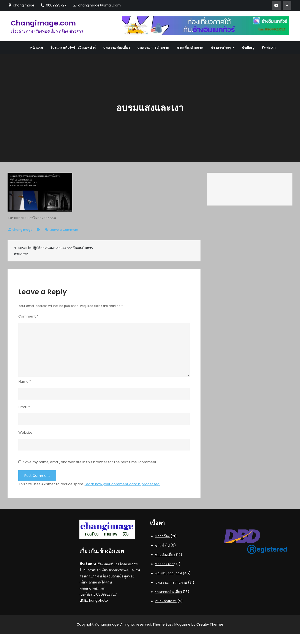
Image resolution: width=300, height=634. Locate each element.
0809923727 (53, 5)
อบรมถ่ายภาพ (166, 601)
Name (24, 381)
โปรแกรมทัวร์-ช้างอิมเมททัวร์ (73, 47)
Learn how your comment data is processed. (122, 484)
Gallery (248, 47)
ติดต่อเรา (269, 47)
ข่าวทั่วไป (162, 545)
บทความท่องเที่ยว (116, 47)
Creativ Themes (210, 624)
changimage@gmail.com (97, 5)
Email (24, 407)
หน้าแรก (36, 47)
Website (25, 432)
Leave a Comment (64, 230)
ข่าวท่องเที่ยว (165, 554)
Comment (28, 316)
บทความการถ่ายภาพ (153, 47)
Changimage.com (43, 23)
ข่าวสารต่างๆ (221, 47)
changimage (22, 230)
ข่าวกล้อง (162, 536)
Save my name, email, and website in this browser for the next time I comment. (90, 462)
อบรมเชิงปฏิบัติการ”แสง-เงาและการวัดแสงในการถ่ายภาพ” (53, 250)
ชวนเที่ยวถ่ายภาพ (190, 47)
